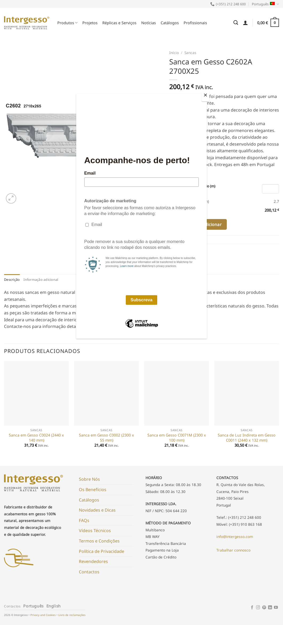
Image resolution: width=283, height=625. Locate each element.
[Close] (205, 96)
